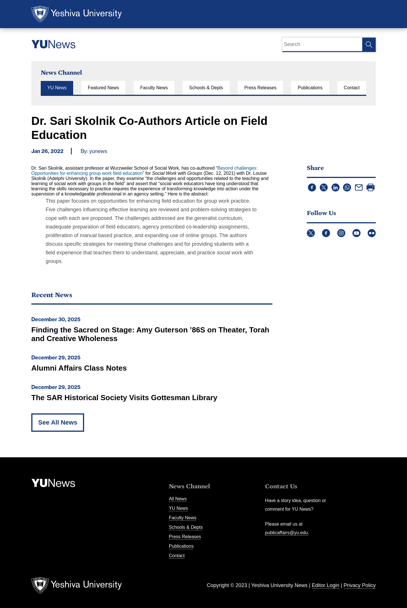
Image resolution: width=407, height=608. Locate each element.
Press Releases (260, 87)
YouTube (356, 233)
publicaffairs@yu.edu (286, 532)
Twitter (311, 233)
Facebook (326, 233)
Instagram (341, 233)
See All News (57, 422)
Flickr (372, 233)
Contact (352, 87)
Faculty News (154, 87)
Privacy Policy (360, 585)
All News (178, 498)
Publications (310, 87)
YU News (57, 87)
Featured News (103, 87)
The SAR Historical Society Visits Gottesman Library (124, 397)
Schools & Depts (206, 87)
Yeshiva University (76, 14)
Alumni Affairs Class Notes (79, 368)
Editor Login (325, 585)
